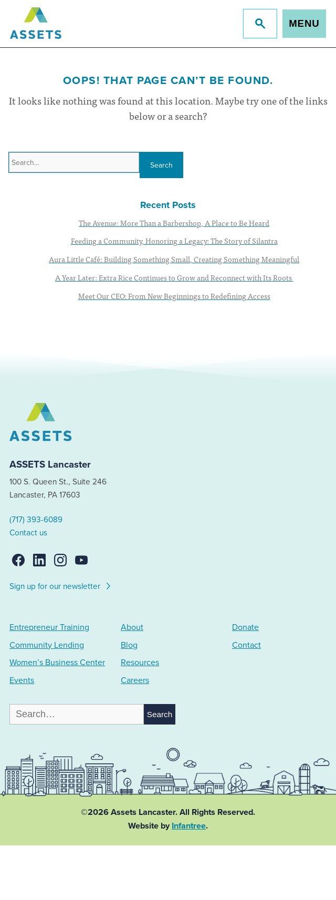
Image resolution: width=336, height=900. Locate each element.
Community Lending (46, 645)
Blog (129, 645)
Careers (135, 680)
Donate (245, 627)
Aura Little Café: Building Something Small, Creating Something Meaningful (174, 259)
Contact (246, 645)
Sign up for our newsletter (60, 584)
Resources (140, 662)
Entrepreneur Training (49, 627)
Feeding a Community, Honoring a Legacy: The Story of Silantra (174, 240)
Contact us (28, 532)
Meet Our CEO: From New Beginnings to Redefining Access (174, 296)
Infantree (189, 826)
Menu (304, 23)
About (132, 627)
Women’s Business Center (57, 662)
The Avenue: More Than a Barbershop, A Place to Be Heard (174, 223)
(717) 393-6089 (35, 519)
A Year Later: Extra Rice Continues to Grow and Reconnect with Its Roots (174, 277)
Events (21, 680)
